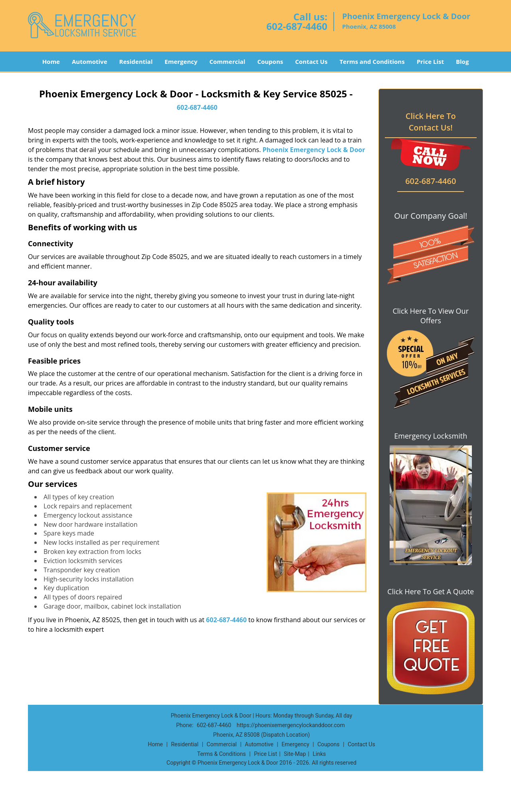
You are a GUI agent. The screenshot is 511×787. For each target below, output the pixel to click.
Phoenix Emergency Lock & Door (314, 149)
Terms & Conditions (221, 754)
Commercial (228, 61)
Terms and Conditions (371, 61)
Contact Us (311, 61)
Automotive (89, 61)
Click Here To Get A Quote (430, 591)
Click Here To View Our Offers (430, 315)
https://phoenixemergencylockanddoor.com (291, 725)
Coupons (270, 61)
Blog (462, 61)
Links (319, 754)
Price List (430, 61)
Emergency (180, 61)
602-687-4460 (296, 26)
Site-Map (295, 754)
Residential (136, 61)
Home (51, 61)
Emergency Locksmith (430, 436)
